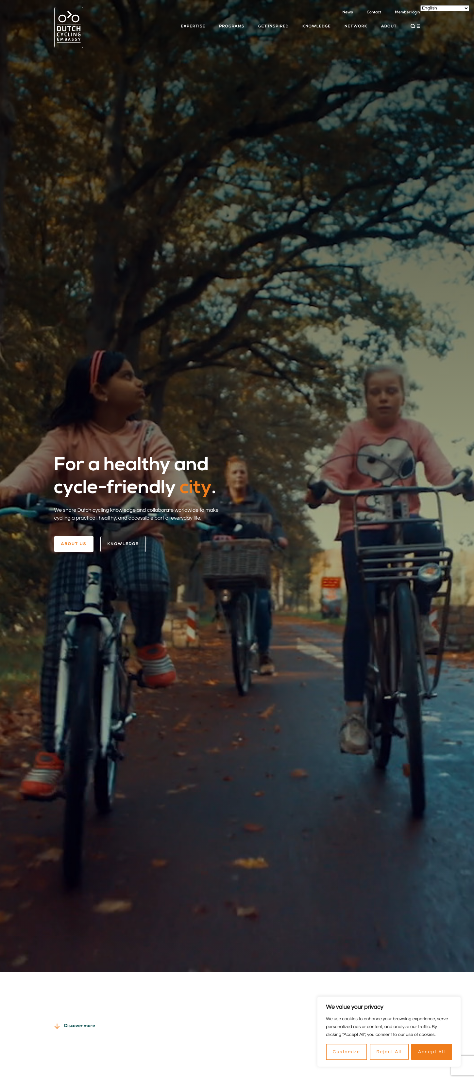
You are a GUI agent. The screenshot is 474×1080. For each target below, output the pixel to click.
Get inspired (273, 26)
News (348, 12)
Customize (346, 1052)
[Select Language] (444, 8)
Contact (374, 12)
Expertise (193, 26)
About (389, 26)
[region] (389, 1031)
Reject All (389, 1052)
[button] (415, 26)
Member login (407, 12)
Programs (232, 26)
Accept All (431, 1052)
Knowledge (316, 26)
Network (356, 26)
